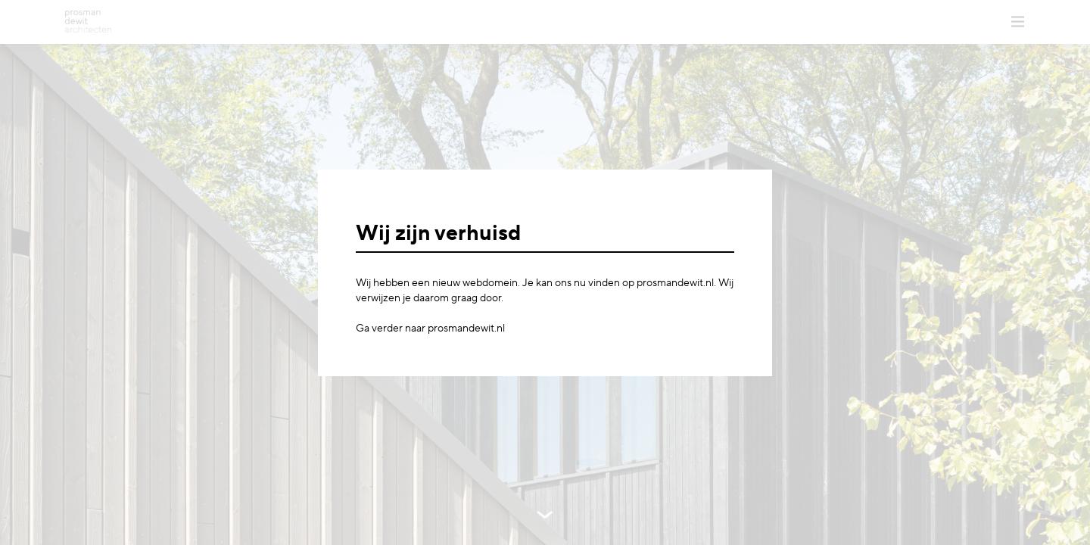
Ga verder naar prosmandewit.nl (430, 328)
